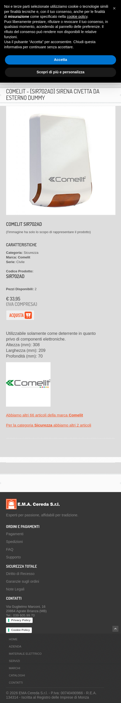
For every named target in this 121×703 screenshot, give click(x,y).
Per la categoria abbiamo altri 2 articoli (48, 425)
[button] (114, 8)
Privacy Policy (21, 620)
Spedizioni (14, 542)
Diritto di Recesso (20, 574)
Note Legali (15, 589)
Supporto (13, 557)
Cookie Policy (20, 629)
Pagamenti (14, 534)
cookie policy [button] (77, 16)
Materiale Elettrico (25, 653)
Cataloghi (17, 675)
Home (13, 639)
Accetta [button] (60, 60)
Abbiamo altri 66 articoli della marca (44, 415)
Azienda (15, 646)
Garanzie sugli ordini (22, 581)
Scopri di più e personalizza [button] (60, 72)
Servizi (14, 660)
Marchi (14, 668)
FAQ (9, 549)
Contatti (16, 682)
